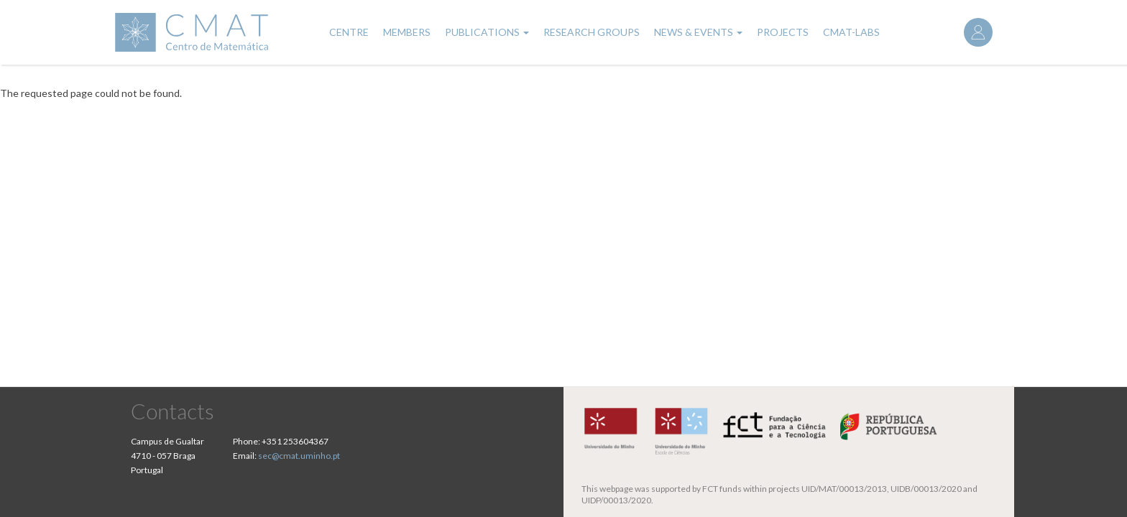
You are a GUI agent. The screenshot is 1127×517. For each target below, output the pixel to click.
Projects (783, 32)
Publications (487, 32)
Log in (978, 32)
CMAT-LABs (851, 32)
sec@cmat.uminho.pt (299, 455)
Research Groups (591, 32)
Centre (349, 32)
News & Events (698, 32)
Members (407, 32)
